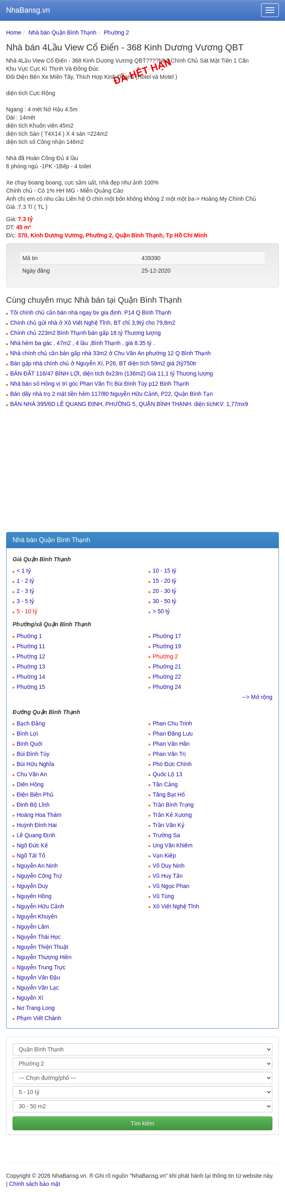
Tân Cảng (165, 784)
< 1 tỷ (24, 570)
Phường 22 (167, 676)
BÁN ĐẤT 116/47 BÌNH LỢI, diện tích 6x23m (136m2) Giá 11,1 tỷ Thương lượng (111, 373)
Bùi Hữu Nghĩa (35, 764)
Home (13, 32)
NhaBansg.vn (28, 10)
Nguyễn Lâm (33, 926)
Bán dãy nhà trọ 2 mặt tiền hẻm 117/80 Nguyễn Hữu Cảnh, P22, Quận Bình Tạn (111, 394)
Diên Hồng (30, 784)
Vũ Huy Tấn (168, 876)
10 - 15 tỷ (164, 570)
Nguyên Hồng (34, 896)
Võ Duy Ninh (169, 865)
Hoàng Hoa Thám (39, 815)
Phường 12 (31, 656)
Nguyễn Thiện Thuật (42, 947)
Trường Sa (166, 835)
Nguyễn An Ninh (37, 865)
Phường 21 (167, 666)
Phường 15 (31, 687)
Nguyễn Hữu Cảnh (40, 906)
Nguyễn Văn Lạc (38, 987)
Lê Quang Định (36, 835)
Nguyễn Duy (32, 886)
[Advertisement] (142, 471)
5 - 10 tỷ (27, 611)
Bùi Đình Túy (33, 754)
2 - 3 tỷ (25, 591)
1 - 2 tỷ (25, 581)
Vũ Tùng (163, 896)
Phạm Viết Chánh (39, 1018)
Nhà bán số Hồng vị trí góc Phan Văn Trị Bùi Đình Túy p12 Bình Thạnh (99, 383)
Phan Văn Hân (171, 743)
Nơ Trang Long (36, 1008)
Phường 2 (116, 32)
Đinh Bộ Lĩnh (33, 804)
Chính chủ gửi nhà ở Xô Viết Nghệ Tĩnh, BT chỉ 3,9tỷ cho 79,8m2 (92, 322)
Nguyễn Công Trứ (39, 876)
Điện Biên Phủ (35, 794)
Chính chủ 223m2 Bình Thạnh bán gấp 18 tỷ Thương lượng (85, 333)
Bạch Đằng (31, 723)
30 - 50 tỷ (164, 601)
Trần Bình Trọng (173, 804)
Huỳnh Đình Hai (37, 825)
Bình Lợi (27, 733)
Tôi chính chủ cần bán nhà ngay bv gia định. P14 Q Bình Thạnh (90, 312)
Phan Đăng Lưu (173, 733)
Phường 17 (167, 636)
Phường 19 (167, 646)
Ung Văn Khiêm (172, 845)
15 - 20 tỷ (164, 581)
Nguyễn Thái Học (38, 937)
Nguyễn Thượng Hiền (44, 957)
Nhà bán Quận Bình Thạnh (62, 32)
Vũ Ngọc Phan (171, 886)
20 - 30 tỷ (164, 591)
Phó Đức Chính (172, 764)
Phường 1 (29, 636)
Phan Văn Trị (169, 754)
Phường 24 (167, 687)
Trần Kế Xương (172, 815)
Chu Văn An (32, 774)
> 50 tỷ (161, 611)
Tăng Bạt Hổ (169, 794)
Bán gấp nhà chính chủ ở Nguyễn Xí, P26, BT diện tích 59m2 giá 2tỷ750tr (103, 363)
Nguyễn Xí (30, 997)
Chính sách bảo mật (34, 1184)
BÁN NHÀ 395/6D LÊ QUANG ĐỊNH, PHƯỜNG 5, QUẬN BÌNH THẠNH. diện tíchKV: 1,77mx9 (129, 404)
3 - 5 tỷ (25, 601)
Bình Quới (29, 743)
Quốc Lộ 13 (167, 774)
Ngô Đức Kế (32, 845)
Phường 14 (31, 676)
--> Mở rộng (257, 697)
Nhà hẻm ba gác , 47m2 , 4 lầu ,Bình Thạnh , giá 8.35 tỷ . (82, 343)
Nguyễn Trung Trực (41, 967)
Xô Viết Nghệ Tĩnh (176, 906)
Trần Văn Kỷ (168, 825)
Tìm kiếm (142, 1123)
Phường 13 (31, 666)
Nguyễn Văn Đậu (38, 977)
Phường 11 (31, 646)
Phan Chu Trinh (172, 723)
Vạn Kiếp (164, 855)
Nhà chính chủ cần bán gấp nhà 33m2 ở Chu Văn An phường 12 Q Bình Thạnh (110, 353)
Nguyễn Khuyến (37, 916)
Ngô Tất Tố (31, 855)
